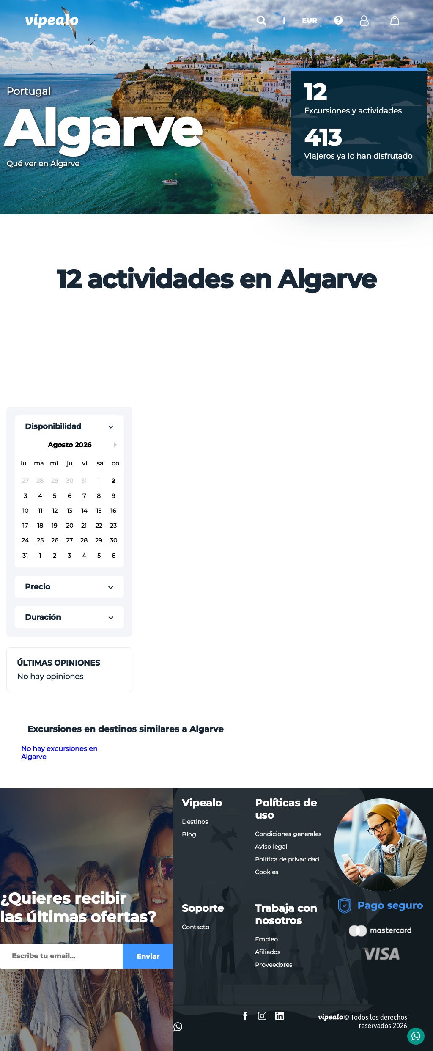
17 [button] (25, 525)
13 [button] (69, 510)
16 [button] (113, 510)
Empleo (266, 939)
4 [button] (40, 496)
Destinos (195, 821)
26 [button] (54, 540)
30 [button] (69, 480)
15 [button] (98, 510)
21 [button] (84, 525)
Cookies (266, 872)
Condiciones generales (288, 834)
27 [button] (25, 480)
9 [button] (113, 496)
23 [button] (113, 525)
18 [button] (40, 525)
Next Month (117, 445)
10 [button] (25, 510)
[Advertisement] (148, 352)
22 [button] (99, 525)
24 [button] (25, 540)
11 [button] (40, 510)
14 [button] (84, 510)
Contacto (195, 927)
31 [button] (84, 480)
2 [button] (113, 480)
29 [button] (54, 480)
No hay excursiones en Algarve (59, 753)
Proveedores (273, 964)
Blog (189, 834)
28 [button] (40, 480)
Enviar (148, 956)
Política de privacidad (287, 859)
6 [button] (69, 496)
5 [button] (54, 496)
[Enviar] (61, 956)
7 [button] (84, 496)
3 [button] (25, 496)
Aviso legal (271, 846)
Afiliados (267, 952)
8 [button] (99, 496)
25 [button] (40, 540)
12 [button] (55, 510)
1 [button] (99, 480)
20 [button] (69, 525)
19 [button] (55, 525)
